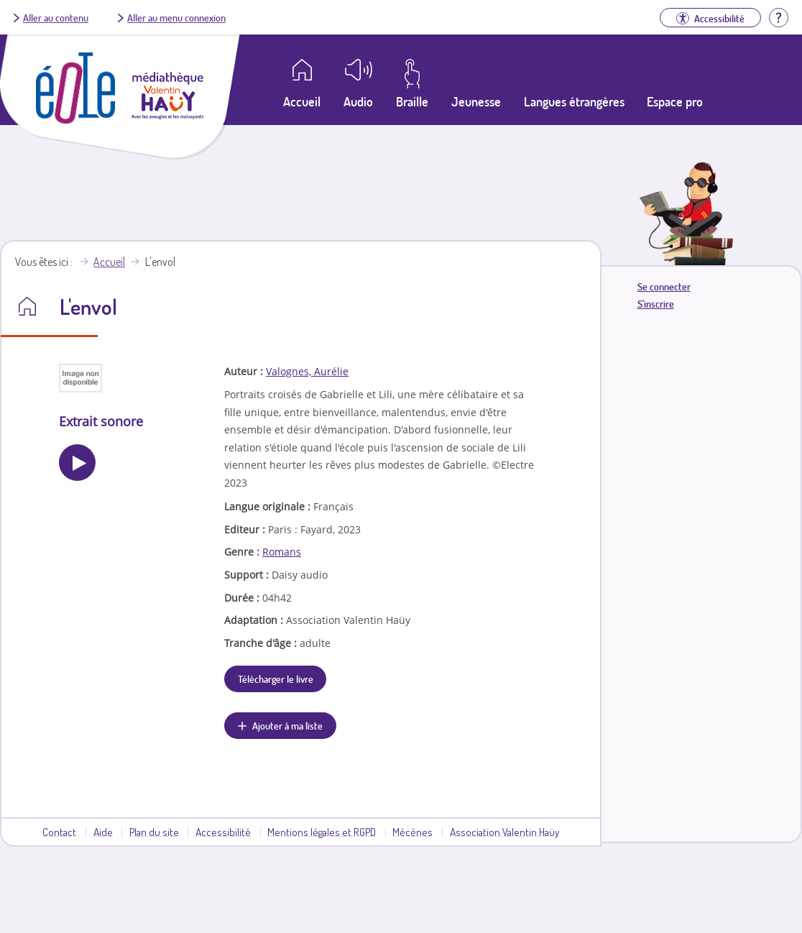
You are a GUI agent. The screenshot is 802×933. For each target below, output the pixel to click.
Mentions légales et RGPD (321, 831)
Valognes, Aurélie (307, 371)
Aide (103, 831)
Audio (358, 101)
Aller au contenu (55, 17)
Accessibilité (223, 831)
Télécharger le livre (275, 678)
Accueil (109, 261)
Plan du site (154, 831)
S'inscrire (655, 304)
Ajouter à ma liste (287, 725)
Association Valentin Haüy (504, 831)
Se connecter (664, 286)
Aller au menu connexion (176, 17)
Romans (281, 552)
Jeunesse (476, 101)
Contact (59, 831)
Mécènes (412, 831)
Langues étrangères (574, 101)
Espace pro (675, 101)
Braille (412, 101)
